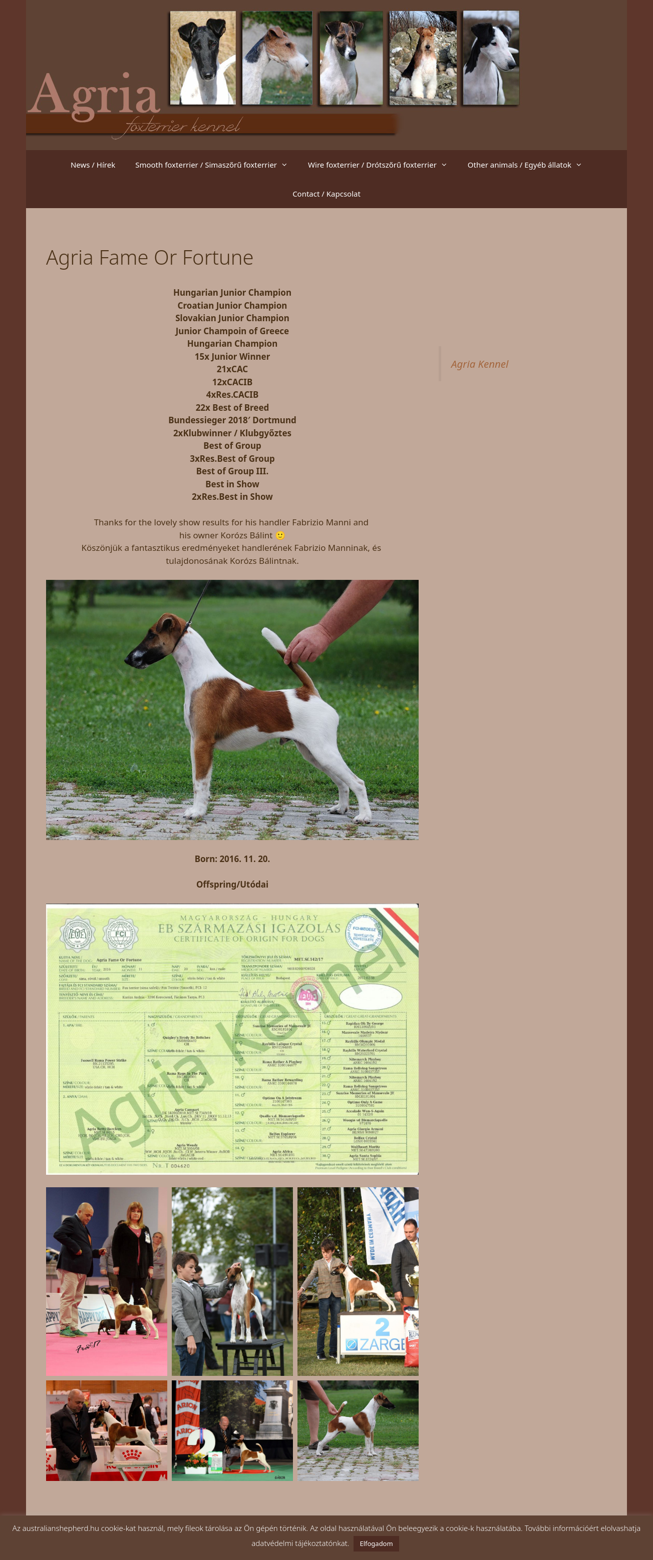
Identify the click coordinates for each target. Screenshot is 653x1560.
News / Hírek (93, 165)
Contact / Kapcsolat (326, 194)
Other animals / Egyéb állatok (530, 165)
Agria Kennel (479, 364)
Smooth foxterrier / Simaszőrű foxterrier (216, 165)
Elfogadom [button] (376, 1543)
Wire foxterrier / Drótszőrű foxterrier (383, 165)
